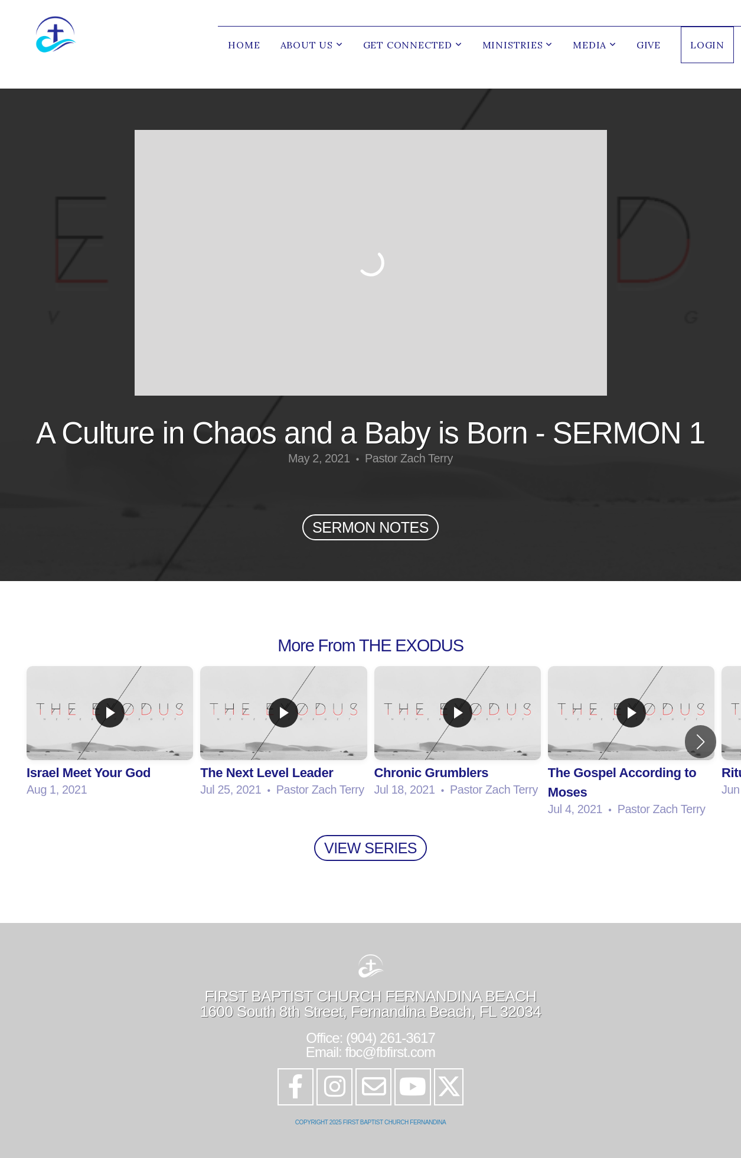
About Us (311, 45)
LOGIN (707, 45)
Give (648, 45)
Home (244, 45)
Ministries (517, 45)
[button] (701, 742)
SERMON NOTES (370, 527)
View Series (370, 848)
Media (594, 45)
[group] (110, 732)
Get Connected (412, 45)
